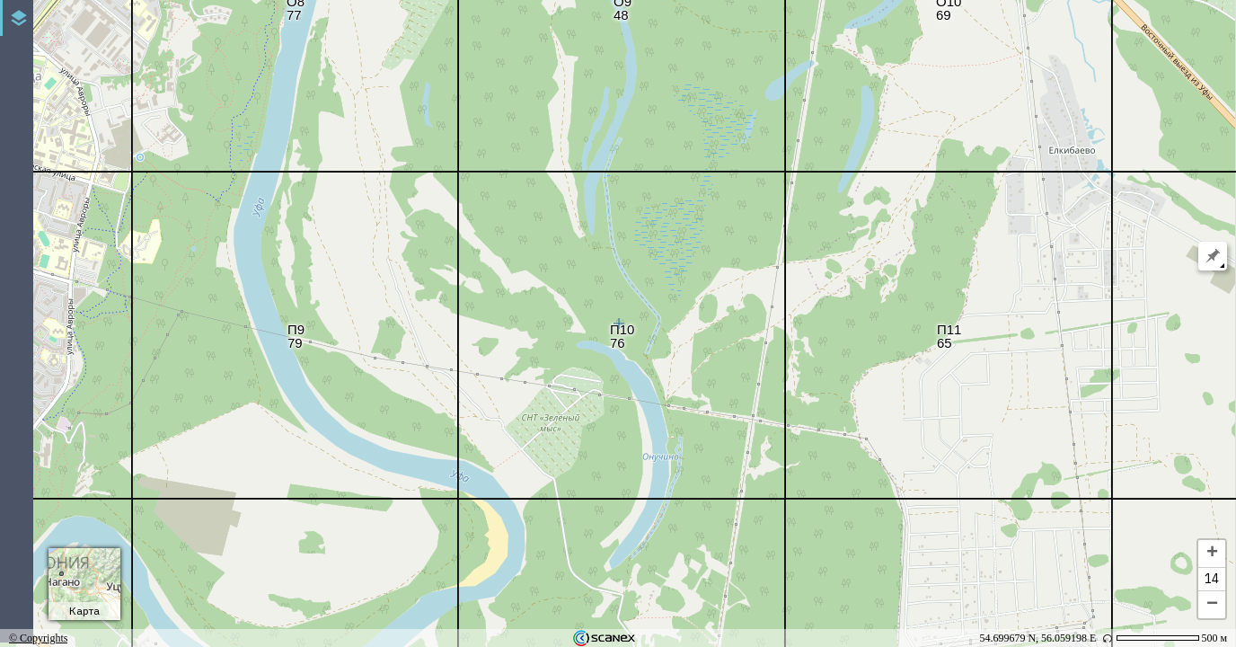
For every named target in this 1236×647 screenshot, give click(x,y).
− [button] (1212, 604)
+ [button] (1212, 553)
